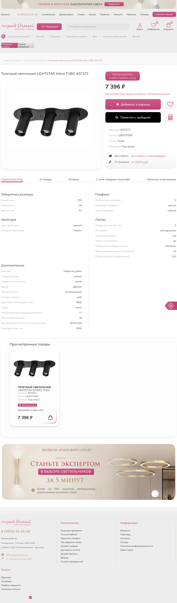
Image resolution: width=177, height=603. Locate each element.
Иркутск (5, 14)
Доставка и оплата (70, 550)
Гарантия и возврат (70, 538)
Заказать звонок (164, 14)
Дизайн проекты (69, 553)
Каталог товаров (69, 546)
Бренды (64, 557)
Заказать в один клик (31, 410)
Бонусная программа (71, 530)
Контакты (125, 538)
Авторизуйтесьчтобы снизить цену (122, 76)
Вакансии (125, 530)
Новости (118, 14)
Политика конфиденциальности (136, 546)
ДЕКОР (136, 36)
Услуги (81, 14)
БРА (95, 36)
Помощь (144, 14)
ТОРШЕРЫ (55, 36)
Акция (92, 14)
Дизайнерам (66, 14)
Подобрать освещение (82, 26)
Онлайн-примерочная (72, 561)
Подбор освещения (23, 45)
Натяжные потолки (6, 45)
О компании (48, 14)
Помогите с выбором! (133, 117)
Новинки (131, 14)
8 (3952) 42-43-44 (27, 14)
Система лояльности (19, 36)
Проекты (104, 14)
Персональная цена (27, 405)
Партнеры (125, 534)
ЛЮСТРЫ (40, 36)
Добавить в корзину (133, 104)
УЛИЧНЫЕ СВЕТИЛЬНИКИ (115, 36)
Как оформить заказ (71, 542)
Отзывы (124, 542)
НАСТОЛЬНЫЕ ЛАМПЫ (76, 36)
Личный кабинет (69, 534)
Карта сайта (126, 550)
